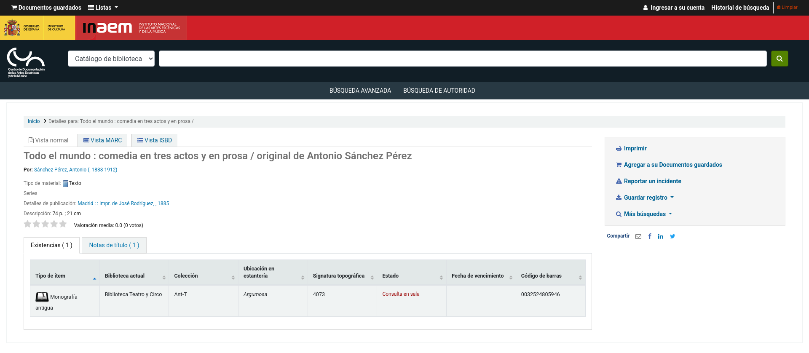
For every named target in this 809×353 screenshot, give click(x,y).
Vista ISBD (154, 140)
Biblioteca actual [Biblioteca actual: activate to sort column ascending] (125, 276)
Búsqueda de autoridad (439, 90)
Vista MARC (102, 140)
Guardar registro (642, 197)
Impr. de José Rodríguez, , (127, 203)
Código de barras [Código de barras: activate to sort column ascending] (541, 276)
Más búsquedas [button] (641, 214)
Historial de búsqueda (740, 7)
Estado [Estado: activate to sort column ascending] (390, 276)
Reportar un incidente (648, 181)
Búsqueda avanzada (360, 90)
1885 (163, 203)
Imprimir (631, 148)
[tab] (114, 245)
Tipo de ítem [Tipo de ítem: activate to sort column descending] (50, 276)
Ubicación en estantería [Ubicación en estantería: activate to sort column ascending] (259, 272)
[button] (46, 8)
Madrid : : (88, 203)
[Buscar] (779, 59)
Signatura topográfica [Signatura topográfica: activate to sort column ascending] (338, 276)
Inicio (34, 121)
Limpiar (787, 7)
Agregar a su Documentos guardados (669, 164)
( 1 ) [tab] (51, 245)
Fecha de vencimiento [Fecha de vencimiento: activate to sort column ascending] (478, 276)
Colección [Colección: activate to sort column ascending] (186, 276)
